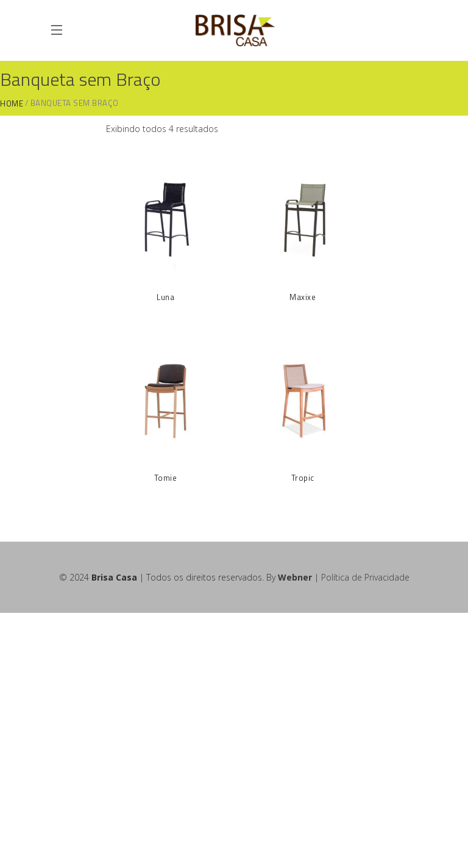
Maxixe (302, 297)
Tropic (302, 478)
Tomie (165, 478)
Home (11, 104)
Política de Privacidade (365, 577)
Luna (165, 297)
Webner (295, 577)
